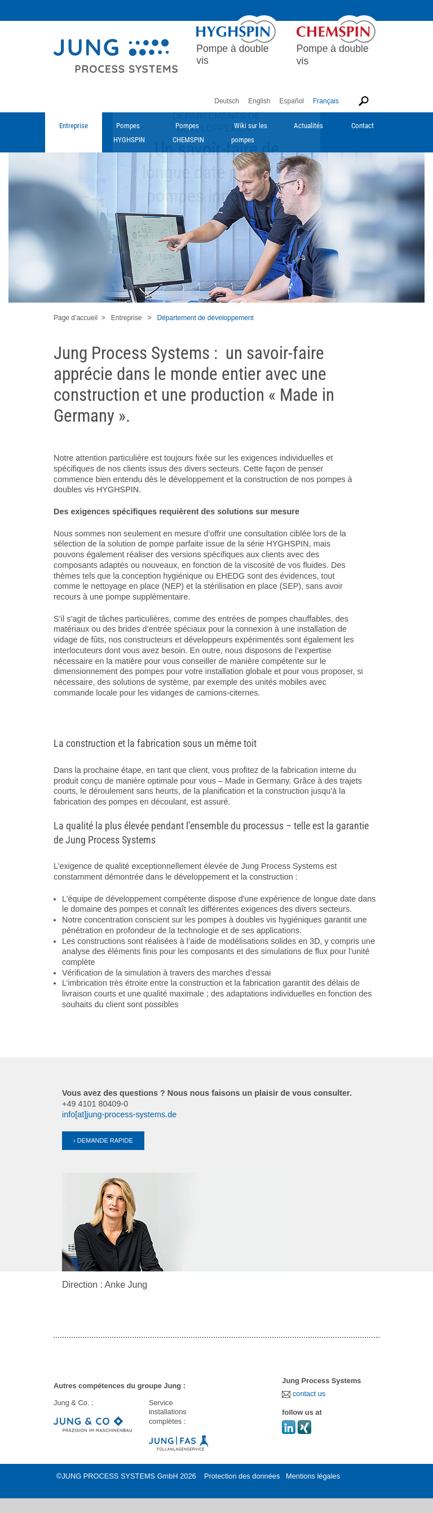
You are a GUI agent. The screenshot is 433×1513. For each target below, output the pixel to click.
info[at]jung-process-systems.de (119, 1114)
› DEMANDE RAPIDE (103, 1140)
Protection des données (242, 1476)
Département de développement (205, 318)
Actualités (308, 125)
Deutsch (226, 101)
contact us (303, 1393)
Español (292, 101)
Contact (362, 125)
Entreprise (73, 125)
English (259, 101)
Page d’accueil (76, 318)
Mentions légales (313, 1476)
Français (326, 101)
